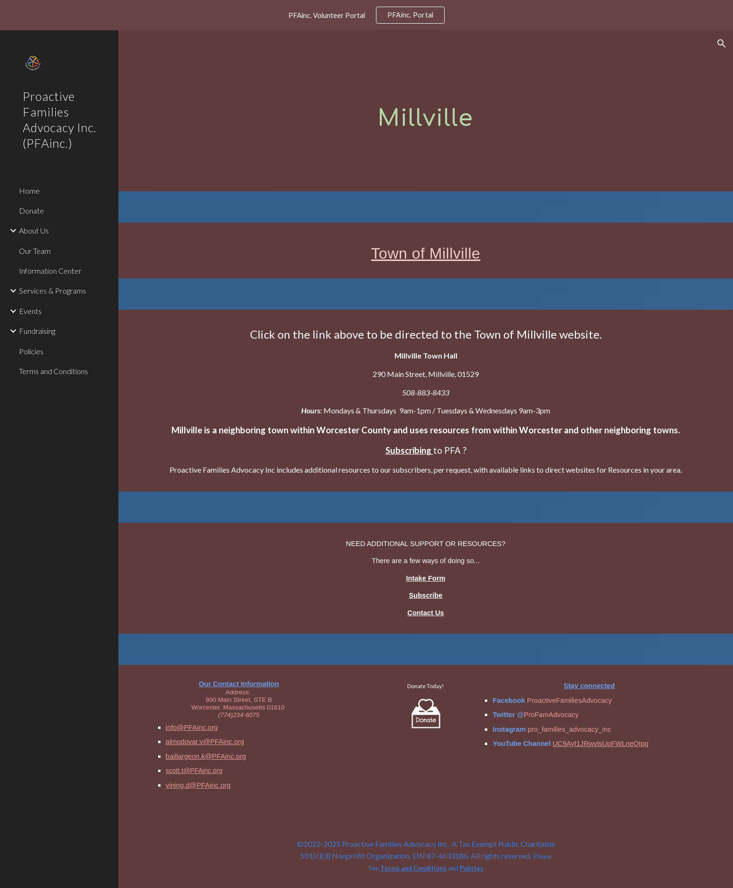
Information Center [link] (50, 270)
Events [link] (30, 310)
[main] (426, 111)
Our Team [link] (35, 250)
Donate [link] (31, 210)
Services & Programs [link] (52, 290)
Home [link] (29, 190)
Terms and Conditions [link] (53, 371)
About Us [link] (34, 230)
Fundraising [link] (37, 330)
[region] (366, 15)
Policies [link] (31, 351)
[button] (721, 43)
